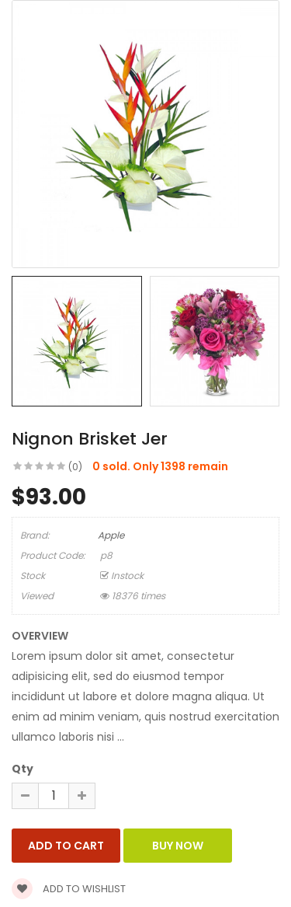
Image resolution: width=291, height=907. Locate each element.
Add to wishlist (69, 888)
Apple (111, 535)
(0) (75, 466)
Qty (22, 768)
